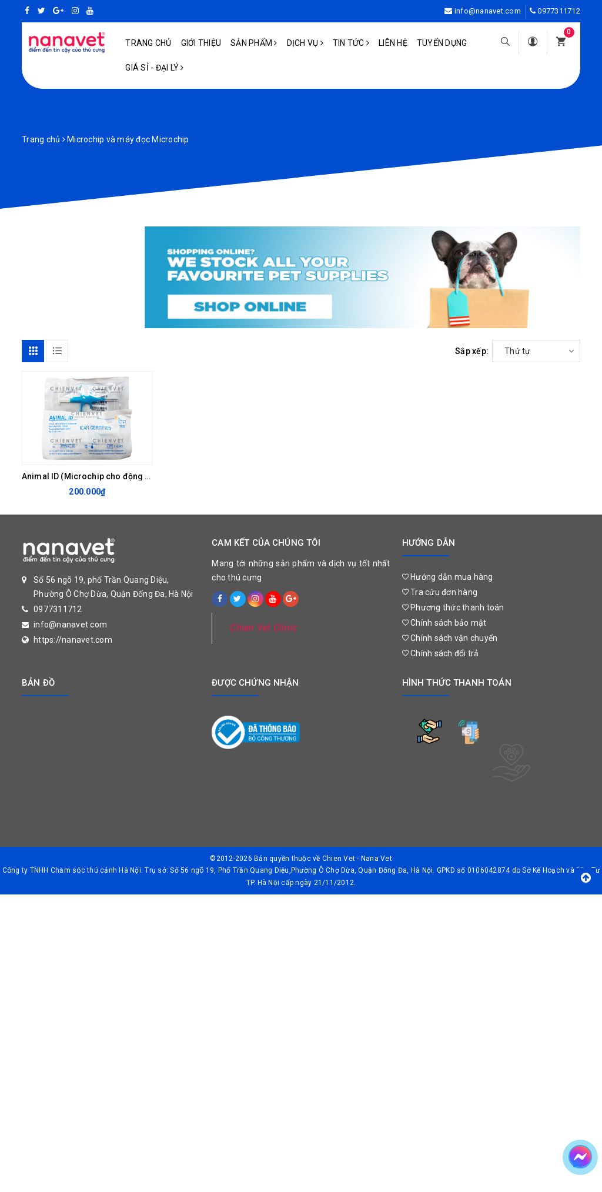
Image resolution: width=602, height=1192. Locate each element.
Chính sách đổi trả (440, 653)
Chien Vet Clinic (263, 627)
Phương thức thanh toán (453, 607)
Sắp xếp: (472, 351)
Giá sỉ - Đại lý (154, 67)
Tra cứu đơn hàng (440, 592)
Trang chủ (148, 43)
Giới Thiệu (201, 43)
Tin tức (351, 43)
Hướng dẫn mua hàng (447, 577)
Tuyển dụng (442, 43)
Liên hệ (393, 43)
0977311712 (558, 10)
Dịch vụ (305, 43)
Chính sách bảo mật (444, 622)
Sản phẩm (253, 43)
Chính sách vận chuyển (450, 638)
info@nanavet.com (487, 10)
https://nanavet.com (73, 640)
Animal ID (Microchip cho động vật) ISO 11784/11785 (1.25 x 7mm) (151, 476)
